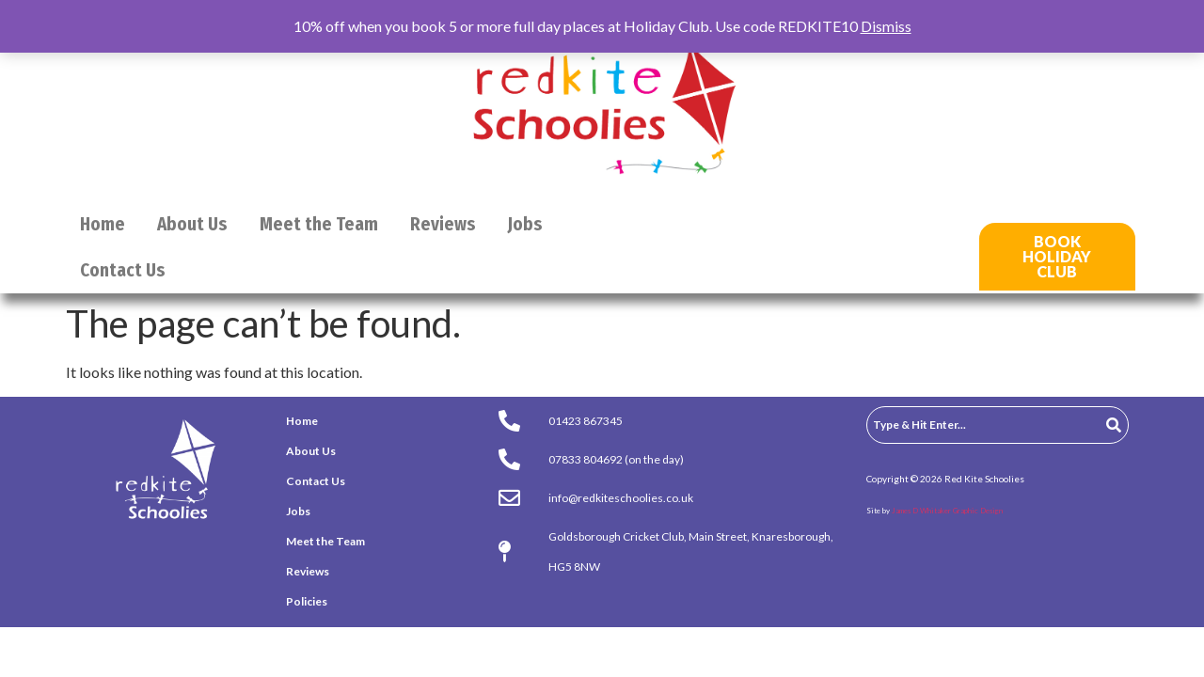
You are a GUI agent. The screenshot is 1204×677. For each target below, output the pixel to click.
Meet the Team (319, 224)
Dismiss (886, 26)
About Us (192, 224)
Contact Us (123, 270)
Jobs (525, 224)
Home (102, 224)
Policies (306, 601)
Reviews (443, 224)
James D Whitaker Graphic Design (947, 510)
